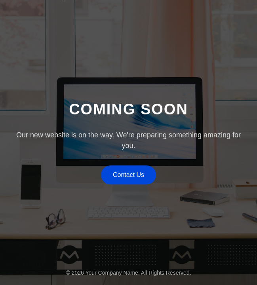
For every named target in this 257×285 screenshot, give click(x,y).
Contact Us (128, 174)
